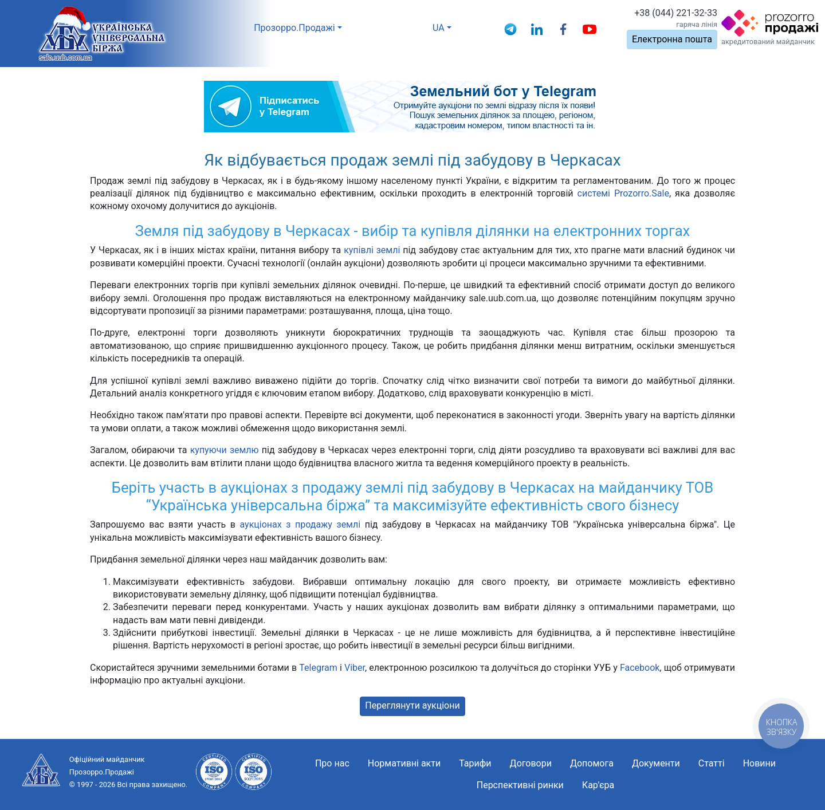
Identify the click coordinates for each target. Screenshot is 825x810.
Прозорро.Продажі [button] (294, 27)
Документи (656, 763)
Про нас (332, 763)
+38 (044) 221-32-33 (675, 12)
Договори (531, 763)
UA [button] (439, 27)
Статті (711, 763)
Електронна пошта (672, 39)
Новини (759, 763)
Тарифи (475, 763)
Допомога (592, 763)
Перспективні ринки (520, 785)
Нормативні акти (404, 763)
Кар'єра (598, 785)
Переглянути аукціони (412, 705)
